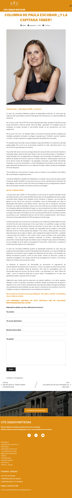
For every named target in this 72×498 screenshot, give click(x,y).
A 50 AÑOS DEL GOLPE (9, 451)
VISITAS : (7, 465)
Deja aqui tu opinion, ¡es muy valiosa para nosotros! (24, 307)
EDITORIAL (5, 442)
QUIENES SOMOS (7, 460)
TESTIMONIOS (6, 458)
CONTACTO (5, 462)
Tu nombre (36, 314)
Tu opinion (36, 351)
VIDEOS (3, 456)
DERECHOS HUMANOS (9, 453)
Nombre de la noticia (36, 332)
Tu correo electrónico (36, 323)
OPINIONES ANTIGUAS (9, 449)
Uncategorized (18, 378)
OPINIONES (5, 447)
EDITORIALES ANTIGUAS (10, 444)
